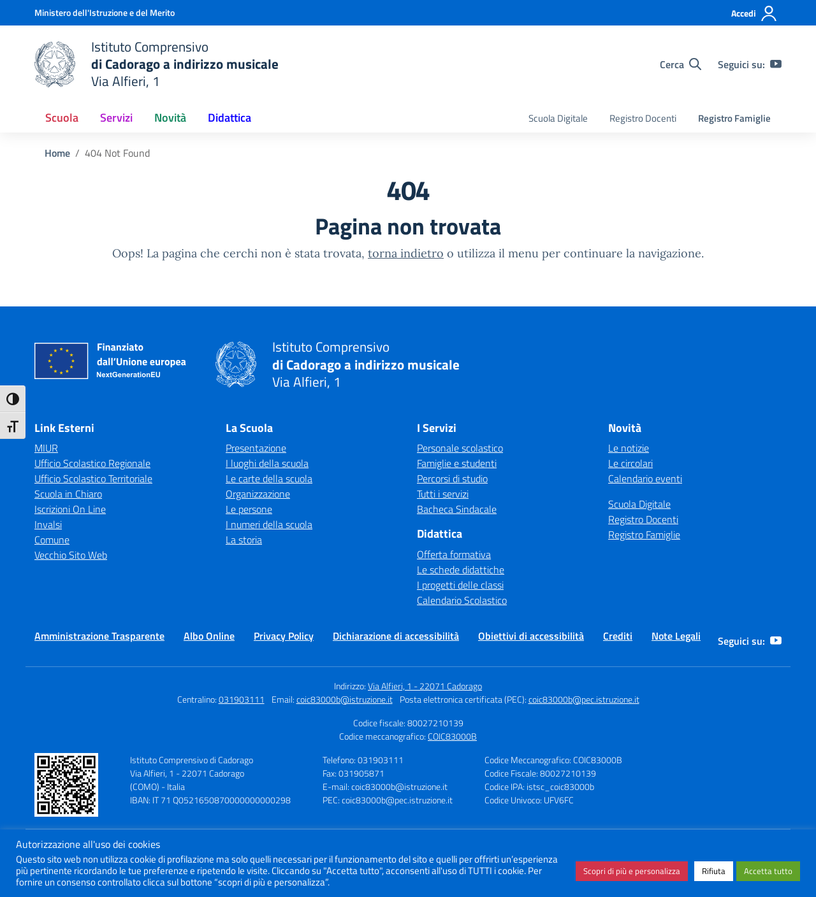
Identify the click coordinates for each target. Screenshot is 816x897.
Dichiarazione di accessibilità (396, 635)
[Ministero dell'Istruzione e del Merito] (104, 12)
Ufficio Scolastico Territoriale (93, 478)
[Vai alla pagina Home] (57, 153)
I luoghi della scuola (267, 463)
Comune (51, 539)
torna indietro (406, 253)
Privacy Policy (284, 635)
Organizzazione (258, 493)
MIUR (46, 448)
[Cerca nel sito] (680, 64)
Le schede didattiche (460, 569)
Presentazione (256, 448)
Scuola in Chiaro (68, 493)
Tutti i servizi (443, 493)
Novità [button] (170, 117)
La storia (244, 539)
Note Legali (676, 635)
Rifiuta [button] (713, 871)
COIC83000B (452, 736)
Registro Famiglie (734, 118)
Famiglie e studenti (457, 463)
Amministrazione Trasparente (99, 635)
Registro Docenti (642, 118)
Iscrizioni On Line (70, 509)
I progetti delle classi (460, 584)
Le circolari (630, 463)
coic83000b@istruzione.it (344, 699)
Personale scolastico (460, 448)
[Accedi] (754, 13)
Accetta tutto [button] (768, 871)
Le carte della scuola (269, 478)
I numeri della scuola (269, 524)
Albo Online (209, 635)
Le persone (249, 509)
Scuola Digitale (558, 118)
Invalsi (48, 524)
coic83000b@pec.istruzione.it (583, 699)
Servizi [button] (116, 117)
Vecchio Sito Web (70, 555)
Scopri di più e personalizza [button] (631, 871)
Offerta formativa (454, 554)
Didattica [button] (229, 117)
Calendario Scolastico (462, 600)
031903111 (242, 699)
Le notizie (628, 448)
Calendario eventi (645, 478)
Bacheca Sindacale (457, 509)
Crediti (617, 635)
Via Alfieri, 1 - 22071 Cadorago (425, 685)
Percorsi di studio (452, 478)
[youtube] (776, 64)
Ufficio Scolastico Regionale (92, 463)
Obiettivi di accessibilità (531, 635)
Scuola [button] (61, 117)
